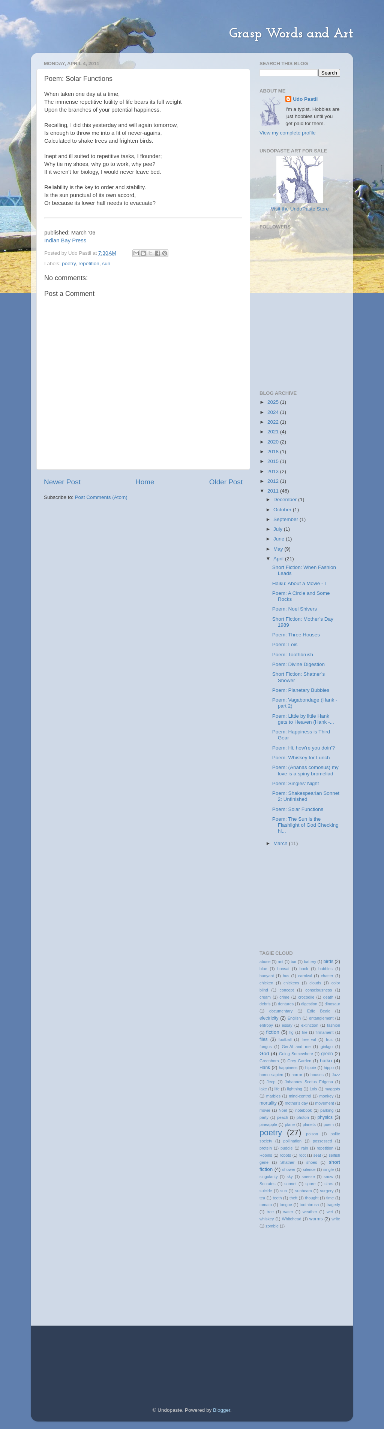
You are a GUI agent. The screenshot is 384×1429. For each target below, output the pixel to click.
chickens (291, 983)
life (277, 1089)
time (330, 1198)
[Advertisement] (297, 339)
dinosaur (332, 1004)
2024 (273, 412)
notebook (303, 1110)
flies (264, 1039)
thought (311, 1198)
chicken (266, 983)
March (281, 843)
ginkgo (327, 1046)
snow (328, 1176)
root (302, 1155)
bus (286, 976)
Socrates (268, 1183)
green (327, 1053)
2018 (273, 451)
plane (290, 1124)
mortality (268, 1103)
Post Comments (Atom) (101, 497)
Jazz (336, 1074)
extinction (309, 1025)
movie (265, 1110)
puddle (286, 1148)
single (328, 1169)
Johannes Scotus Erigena (309, 1082)
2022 (273, 422)
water (288, 1211)
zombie (272, 1226)
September (286, 519)
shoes (311, 1162)
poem (329, 1124)
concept (287, 990)
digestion (309, 1004)
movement (324, 1103)
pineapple (268, 1124)
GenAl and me (296, 1046)
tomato (266, 1204)
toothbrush (309, 1204)
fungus (266, 1046)
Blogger (221, 1410)
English (294, 1018)
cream (265, 997)
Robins (266, 1155)
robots (285, 1155)
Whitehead (292, 1219)
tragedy (333, 1204)
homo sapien (271, 1074)
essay (287, 1025)
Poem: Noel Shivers (294, 609)
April (279, 558)
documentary (280, 1011)
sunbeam (303, 1191)
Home (144, 482)
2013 (273, 471)
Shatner (287, 1162)
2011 (273, 491)
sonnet (290, 1183)
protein (266, 1148)
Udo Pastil (305, 99)
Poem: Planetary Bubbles (300, 690)
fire (305, 1032)
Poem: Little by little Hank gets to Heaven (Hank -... (303, 719)
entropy (266, 1025)
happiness (288, 1067)
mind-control (300, 1096)
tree (270, 1211)
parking (326, 1110)
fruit (329, 1039)
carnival (305, 976)
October (283, 509)
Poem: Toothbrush (292, 654)
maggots (332, 1089)
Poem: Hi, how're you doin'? (303, 748)
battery (310, 961)
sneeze (308, 1176)
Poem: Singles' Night (295, 783)
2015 (273, 461)
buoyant (267, 976)
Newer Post (62, 482)
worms (316, 1218)
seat (317, 1155)
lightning (294, 1089)
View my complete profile (288, 133)
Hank (265, 1067)
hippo (329, 1067)
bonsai (284, 968)
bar (294, 961)
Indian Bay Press (65, 240)
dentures (286, 1004)
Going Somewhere (296, 1053)
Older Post (226, 482)
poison (312, 1134)
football (285, 1039)
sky (290, 1176)
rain (304, 1148)
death (328, 997)
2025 (273, 402)
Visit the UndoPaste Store (299, 209)
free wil (309, 1039)
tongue (286, 1204)
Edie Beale (318, 1011)
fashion (333, 1025)
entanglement (321, 1018)
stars (328, 1183)
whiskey (267, 1219)
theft (293, 1198)
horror (296, 1074)
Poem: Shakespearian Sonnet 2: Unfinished (305, 796)
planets (309, 1124)
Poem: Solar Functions (298, 809)
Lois (313, 1089)
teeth (277, 1198)
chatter (327, 976)
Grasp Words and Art (291, 34)
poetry (69, 263)
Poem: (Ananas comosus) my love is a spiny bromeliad (305, 770)
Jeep (271, 1082)
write (336, 1219)
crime (284, 997)
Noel (283, 1110)
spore (310, 1183)
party (264, 1117)
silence (309, 1169)
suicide (266, 1191)
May (278, 549)
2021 (273, 432)
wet (330, 1211)
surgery (326, 1191)
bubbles (325, 968)
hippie (310, 1067)
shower (289, 1169)
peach (282, 1117)
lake (263, 1089)
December (285, 499)
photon (303, 1117)
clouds (315, 983)
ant (281, 961)
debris (265, 1004)
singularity (269, 1176)
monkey (327, 1096)
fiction (272, 1032)
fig (291, 1032)
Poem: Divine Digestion (298, 664)
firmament (324, 1032)
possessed (322, 1141)
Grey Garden (299, 1061)
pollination (292, 1141)
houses (317, 1074)
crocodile (306, 997)
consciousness (318, 990)
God (264, 1053)
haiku (326, 1060)
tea (262, 1198)
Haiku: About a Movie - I (299, 583)
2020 (273, 442)
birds (328, 961)
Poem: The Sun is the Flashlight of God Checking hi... (305, 825)
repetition (88, 263)
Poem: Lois (285, 644)
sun (106, 263)
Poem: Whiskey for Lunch (301, 757)
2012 (273, 481)
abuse (265, 961)
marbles (273, 1096)
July (278, 529)
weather (310, 1211)
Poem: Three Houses (296, 635)
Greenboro (269, 1061)
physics (325, 1117)
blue (263, 968)
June (279, 539)
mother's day (296, 1103)
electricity (269, 1018)
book (304, 968)
